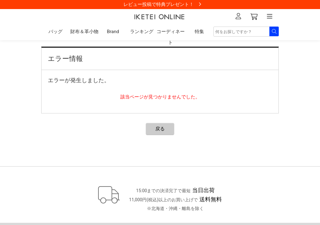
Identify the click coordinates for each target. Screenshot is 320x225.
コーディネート (171, 37)
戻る (160, 129)
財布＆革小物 (84, 31)
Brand (113, 31)
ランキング (141, 31)
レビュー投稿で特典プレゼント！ (158, 4)
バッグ (55, 31)
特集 (199, 31)
